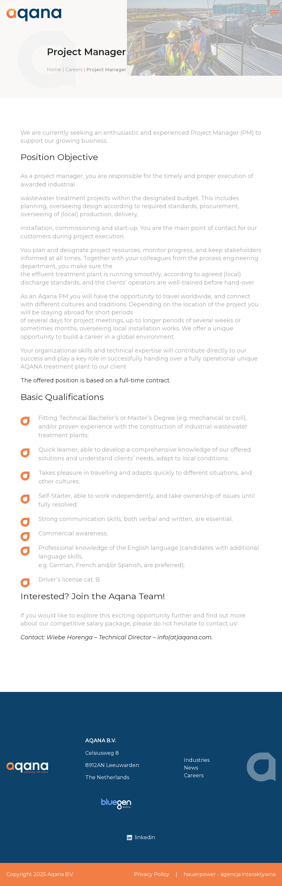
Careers (73, 69)
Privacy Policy (151, 874)
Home (54, 69)
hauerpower (200, 874)
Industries (197, 760)
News (191, 768)
